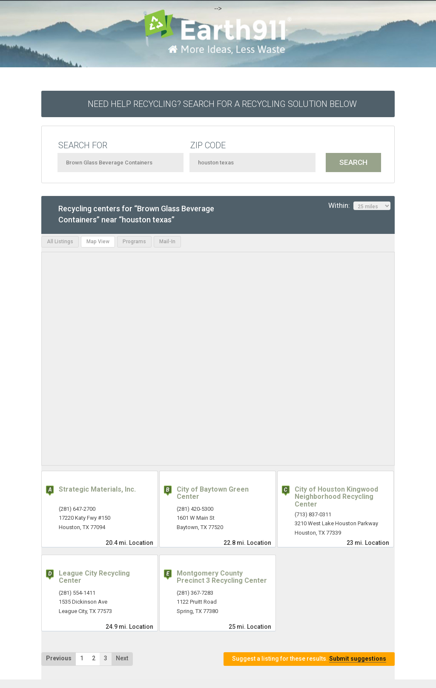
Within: (359, 205)
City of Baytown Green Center (213, 493)
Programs (134, 242)
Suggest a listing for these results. (309, 658)
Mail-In (167, 242)
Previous (59, 658)
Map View (97, 242)
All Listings (60, 242)
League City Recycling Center (94, 577)
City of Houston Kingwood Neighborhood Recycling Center (336, 496)
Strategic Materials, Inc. (97, 489)
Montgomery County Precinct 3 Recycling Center (222, 577)
